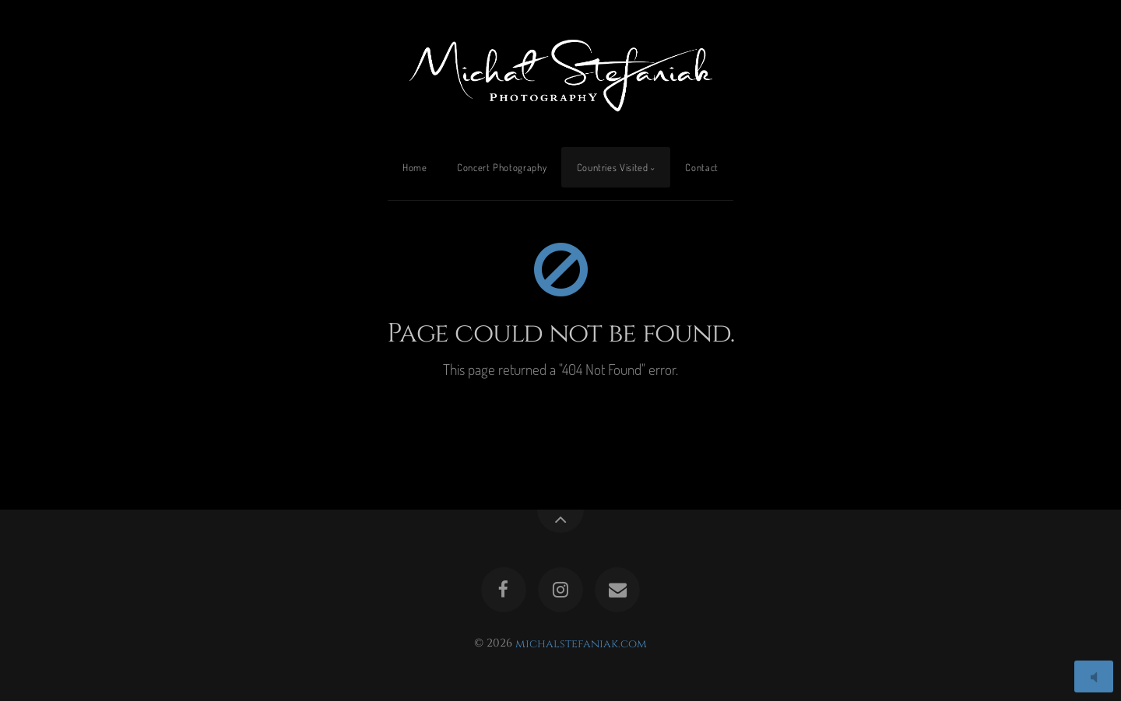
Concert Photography (501, 167)
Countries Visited (612, 167)
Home (414, 167)
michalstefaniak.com (581, 643)
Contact (701, 167)
